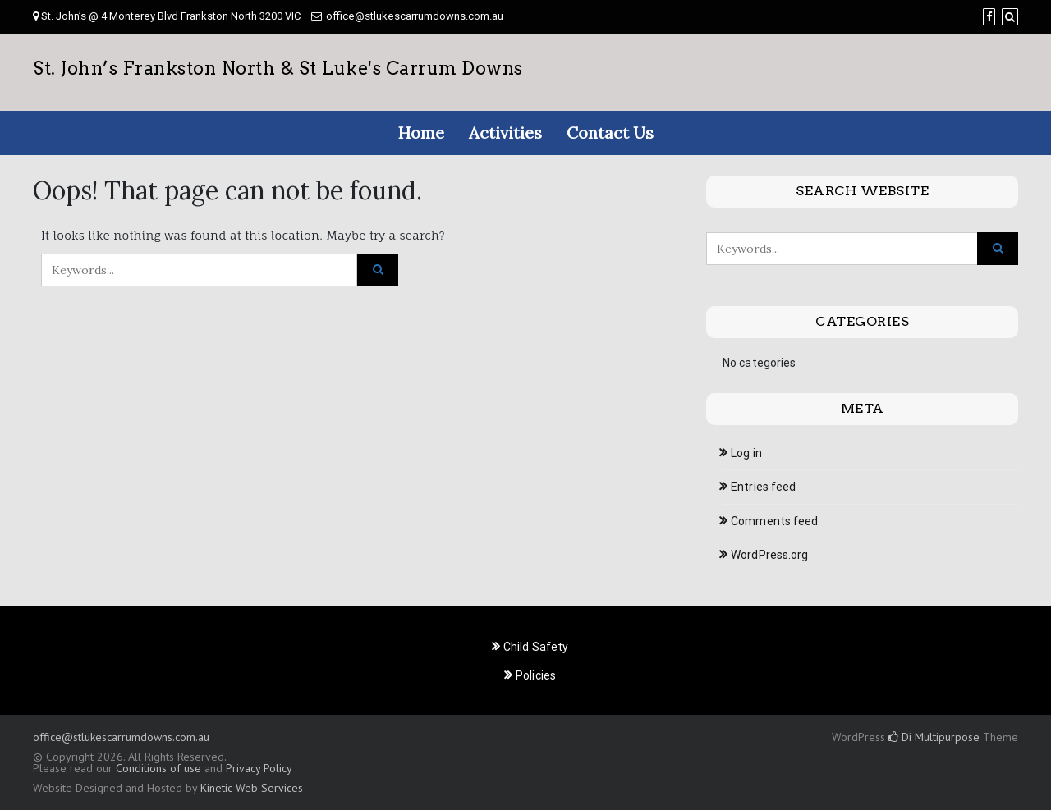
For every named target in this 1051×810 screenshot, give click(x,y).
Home (421, 132)
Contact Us (610, 132)
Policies (536, 675)
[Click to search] (377, 270)
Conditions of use (158, 768)
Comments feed (774, 521)
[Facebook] (989, 17)
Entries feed (763, 486)
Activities (505, 132)
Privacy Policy (258, 768)
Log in (746, 453)
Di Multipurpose (934, 737)
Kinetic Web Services (251, 787)
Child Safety (535, 646)
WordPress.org (769, 554)
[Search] (1010, 17)
